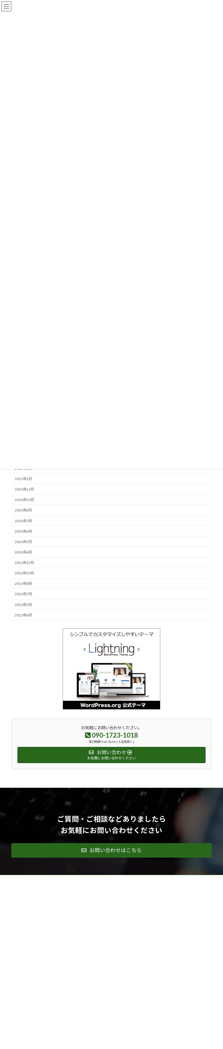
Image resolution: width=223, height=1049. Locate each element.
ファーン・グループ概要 (34, 989)
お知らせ (126, 951)
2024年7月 (23, 521)
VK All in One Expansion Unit (144, 1040)
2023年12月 (24, 562)
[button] (111, 850)
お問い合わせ (129, 931)
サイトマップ (129, 971)
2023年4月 (23, 615)
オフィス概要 (129, 941)
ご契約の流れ (129, 921)
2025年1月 (23, 479)
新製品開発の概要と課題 (138, 910)
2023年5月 (23, 604)
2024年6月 (23, 531)
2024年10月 (24, 500)
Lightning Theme (110, 1040)
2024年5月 (23, 542)
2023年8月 (23, 584)
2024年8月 (23, 510)
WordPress (83, 1040)
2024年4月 (23, 552)
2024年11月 (24, 489)
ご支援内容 (128, 900)
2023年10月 (24, 573)
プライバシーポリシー (136, 961)
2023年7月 (23, 594)
